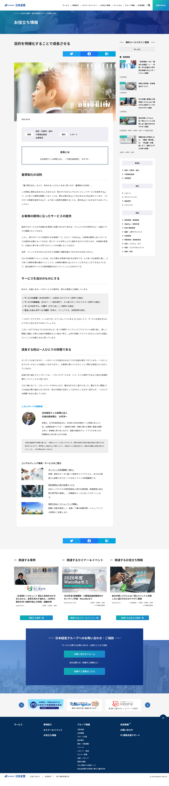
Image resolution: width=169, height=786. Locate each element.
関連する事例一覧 (36, 623)
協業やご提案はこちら (84, 677)
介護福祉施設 (129, 174)
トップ (16, 13)
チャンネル (117, 5)
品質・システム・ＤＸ (132, 243)
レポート (127, 193)
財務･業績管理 (129, 228)
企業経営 (127, 178)
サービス (66, 5)
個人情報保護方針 (62, 782)
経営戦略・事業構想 (131, 220)
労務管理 (127, 236)
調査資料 (127, 201)
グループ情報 (130, 5)
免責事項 (48, 782)
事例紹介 (75, 5)
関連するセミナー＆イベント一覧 (84, 623)
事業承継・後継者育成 (132, 239)
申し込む (137, 49)
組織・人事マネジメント (133, 232)
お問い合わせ (161, 5)
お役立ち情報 (105, 5)
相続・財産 (128, 251)
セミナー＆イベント (89, 5)
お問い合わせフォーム (84, 659)
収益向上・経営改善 (131, 224)
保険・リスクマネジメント (134, 247)
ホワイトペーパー (131, 197)
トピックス (128, 205)
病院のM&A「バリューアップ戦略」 (63, 504)
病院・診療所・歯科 (131, 170)
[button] (147, 711)
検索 (149, 5)
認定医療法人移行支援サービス (61, 484)
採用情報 (141, 5)
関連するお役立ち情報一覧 (132, 623)
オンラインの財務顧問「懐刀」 (61, 469)
